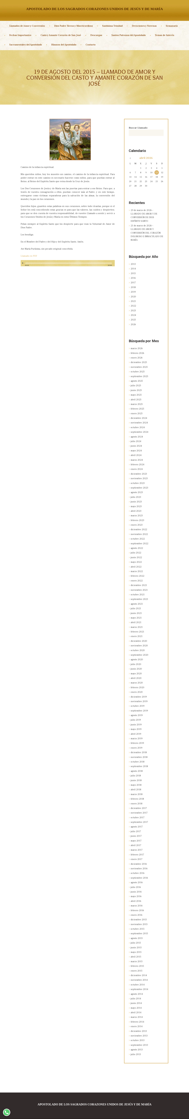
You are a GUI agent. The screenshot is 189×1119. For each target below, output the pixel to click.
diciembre (139, 361)
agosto (137, 379)
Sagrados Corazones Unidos (82, 1114)
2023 (133, 309)
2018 (133, 286)
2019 (133, 291)
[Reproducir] (23, 263)
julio (136, 384)
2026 (133, 323)
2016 (133, 277)
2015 (133, 272)
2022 (133, 305)
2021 (133, 300)
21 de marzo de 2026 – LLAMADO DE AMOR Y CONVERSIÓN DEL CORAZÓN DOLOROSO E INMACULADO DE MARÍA (147, 232)
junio (136, 388)
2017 (133, 282)
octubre (138, 370)
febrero (137, 351)
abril (136, 397)
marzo (137, 347)
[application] (68, 264)
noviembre (139, 365)
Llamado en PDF (29, 255)
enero (137, 356)
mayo (136, 393)
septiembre (139, 374)
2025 (133, 318)
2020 (133, 295)
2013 (133, 263)
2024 (133, 314)
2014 (133, 268)
